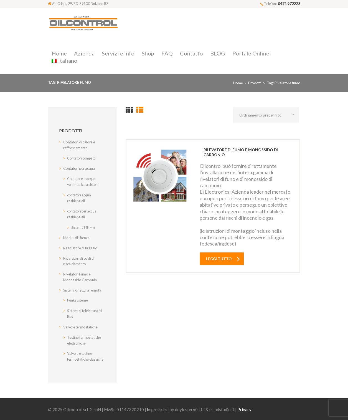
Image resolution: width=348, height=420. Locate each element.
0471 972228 (289, 3)
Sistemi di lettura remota (83, 288)
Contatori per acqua (79, 168)
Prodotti (254, 83)
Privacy (244, 406)
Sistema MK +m (83, 226)
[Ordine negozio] (267, 115)
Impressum (157, 406)
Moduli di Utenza (77, 236)
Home (237, 83)
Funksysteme (77, 299)
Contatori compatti (81, 158)
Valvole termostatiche (81, 325)
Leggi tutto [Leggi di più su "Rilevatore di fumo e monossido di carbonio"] (219, 259)
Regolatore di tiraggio (80, 246)
